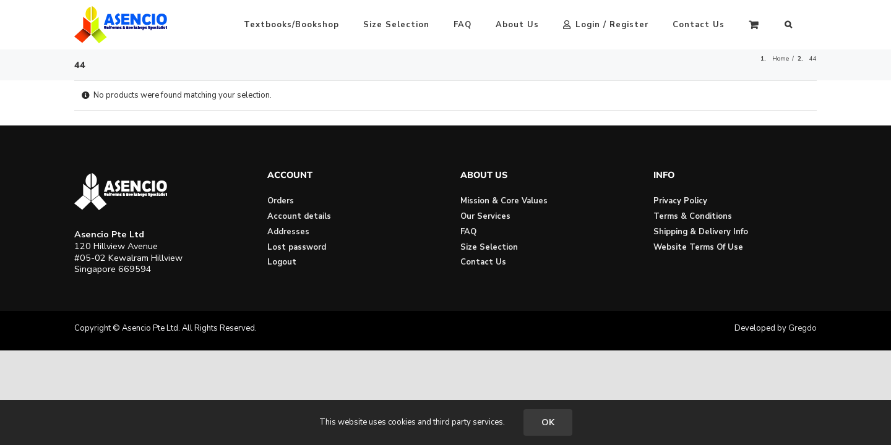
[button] (813, 24)
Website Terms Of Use (698, 247)
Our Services (485, 216)
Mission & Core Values (504, 200)
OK (547, 422)
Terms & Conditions (692, 216)
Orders (280, 200)
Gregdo (802, 328)
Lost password (296, 247)
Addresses (288, 231)
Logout (281, 262)
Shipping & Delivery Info (700, 231)
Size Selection (489, 247)
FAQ (468, 231)
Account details (299, 216)
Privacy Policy (680, 200)
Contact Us (483, 262)
